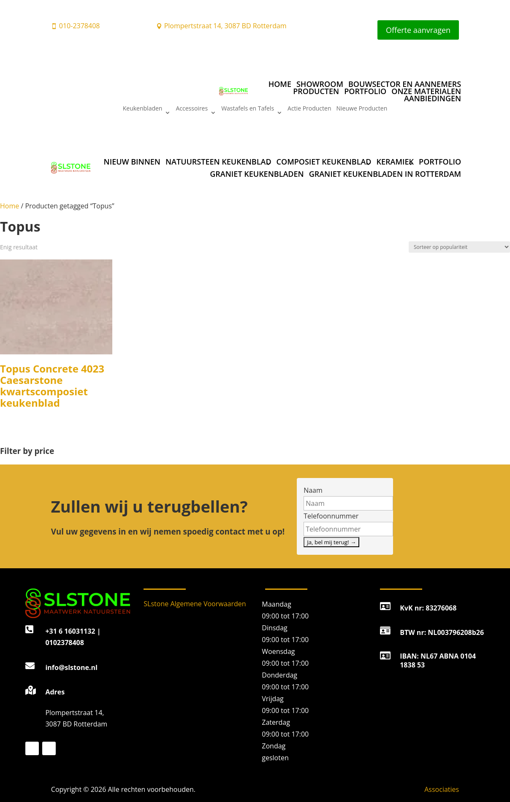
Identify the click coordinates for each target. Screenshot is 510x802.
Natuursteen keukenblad (218, 162)
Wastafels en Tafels (247, 108)
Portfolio (365, 91)
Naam (313, 490)
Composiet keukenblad (324, 162)
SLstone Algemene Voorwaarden (195, 603)
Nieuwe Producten (362, 108)
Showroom (319, 83)
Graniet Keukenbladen (257, 174)
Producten (316, 91)
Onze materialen (426, 91)
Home (280, 83)
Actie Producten (309, 108)
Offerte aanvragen (418, 30)
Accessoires (192, 108)
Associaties (441, 789)
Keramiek (395, 162)
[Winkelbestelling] (459, 247)
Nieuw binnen (132, 162)
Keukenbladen (143, 108)
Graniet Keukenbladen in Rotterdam (385, 174)
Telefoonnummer (331, 516)
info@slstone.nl (71, 667)
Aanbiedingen (432, 98)
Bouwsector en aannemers (404, 83)
